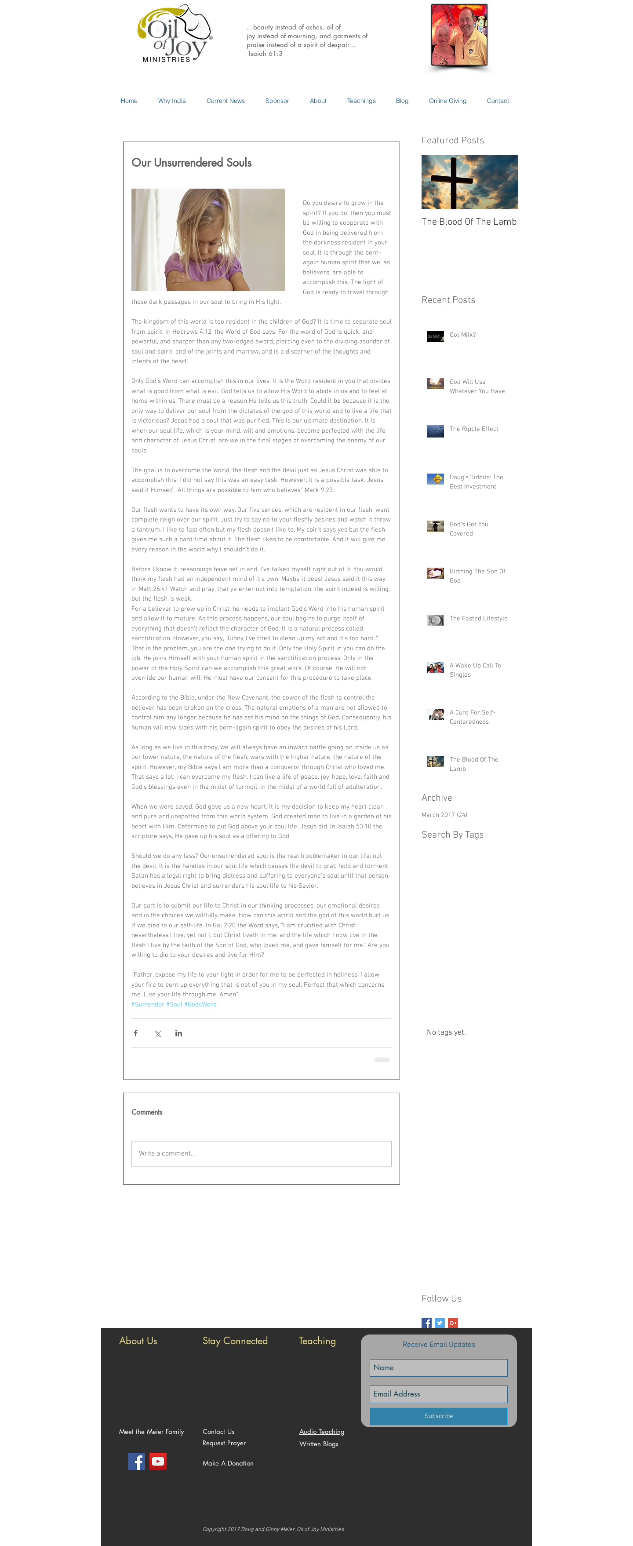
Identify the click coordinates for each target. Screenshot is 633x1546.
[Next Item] (504, 182)
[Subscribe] (439, 1416)
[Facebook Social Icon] (136, 1461)
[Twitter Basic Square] (440, 1323)
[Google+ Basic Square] (453, 1323)
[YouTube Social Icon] (158, 1461)
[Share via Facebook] (135, 1033)
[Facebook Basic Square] (427, 1323)
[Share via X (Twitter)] (157, 1033)
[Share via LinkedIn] (179, 1033)
